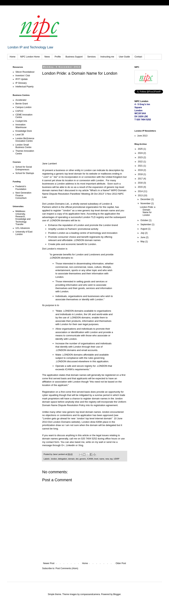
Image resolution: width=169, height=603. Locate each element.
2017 (140, 178)
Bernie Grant (21, 103)
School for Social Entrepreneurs (23, 168)
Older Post (121, 563)
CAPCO (19, 111)
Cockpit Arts (21, 121)
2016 (140, 183)
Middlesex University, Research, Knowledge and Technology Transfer (23, 218)
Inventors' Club (22, 75)
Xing (80, 445)
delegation (62, 459)
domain (71, 459)
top (111, 459)
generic (83, 459)
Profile (58, 56)
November (145, 203)
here (83, 213)
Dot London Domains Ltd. (55, 203)
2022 (140, 161)
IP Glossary (21, 83)
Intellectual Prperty (24, 86)
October (144, 220)
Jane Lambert (49, 163)
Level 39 (19, 134)
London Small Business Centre (23, 146)
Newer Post (48, 563)
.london (54, 459)
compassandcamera (90, 594)
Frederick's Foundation (20, 187)
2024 (140, 153)
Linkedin (70, 445)
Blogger (117, 594)
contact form (52, 442)
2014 (140, 191)
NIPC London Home (30, 56)
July (142, 233)
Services (91, 56)
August (144, 229)
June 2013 (142, 135)
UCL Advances (22, 228)
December (145, 199)
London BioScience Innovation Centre (24, 139)
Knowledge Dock (23, 131)
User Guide (124, 56)
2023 (140, 157)
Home (12, 56)
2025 (140, 149)
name (101, 459)
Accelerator (21, 100)
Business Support (74, 56)
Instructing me (107, 56)
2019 (140, 170)
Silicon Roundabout (24, 72)
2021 (140, 166)
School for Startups (24, 173)
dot (77, 459)
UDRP (116, 459)
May (142, 241)
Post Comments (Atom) (66, 568)
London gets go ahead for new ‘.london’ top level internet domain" (78, 418)
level (96, 459)
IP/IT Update (21, 79)
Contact (138, 56)
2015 (140, 187)
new (107, 459)
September (146, 224)
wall (101, 442)
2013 (140, 195)
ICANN (90, 459)
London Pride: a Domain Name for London (147, 211)
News (47, 56)
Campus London (23, 107)
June (143, 237)
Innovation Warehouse (21, 125)
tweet (78, 442)
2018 (140, 174)
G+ (63, 445)
